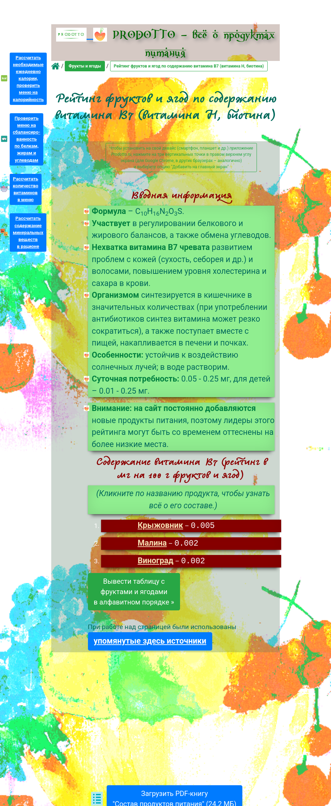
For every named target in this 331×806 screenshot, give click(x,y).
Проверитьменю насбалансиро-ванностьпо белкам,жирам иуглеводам (26, 139)
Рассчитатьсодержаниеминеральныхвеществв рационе (28, 232)
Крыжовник (160, 526)
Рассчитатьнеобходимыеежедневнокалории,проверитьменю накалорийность (28, 78)
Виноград (155, 562)
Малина (152, 544)
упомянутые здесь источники (150, 642)
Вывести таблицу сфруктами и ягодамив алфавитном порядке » (134, 592)
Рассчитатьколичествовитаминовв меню (25, 189)
